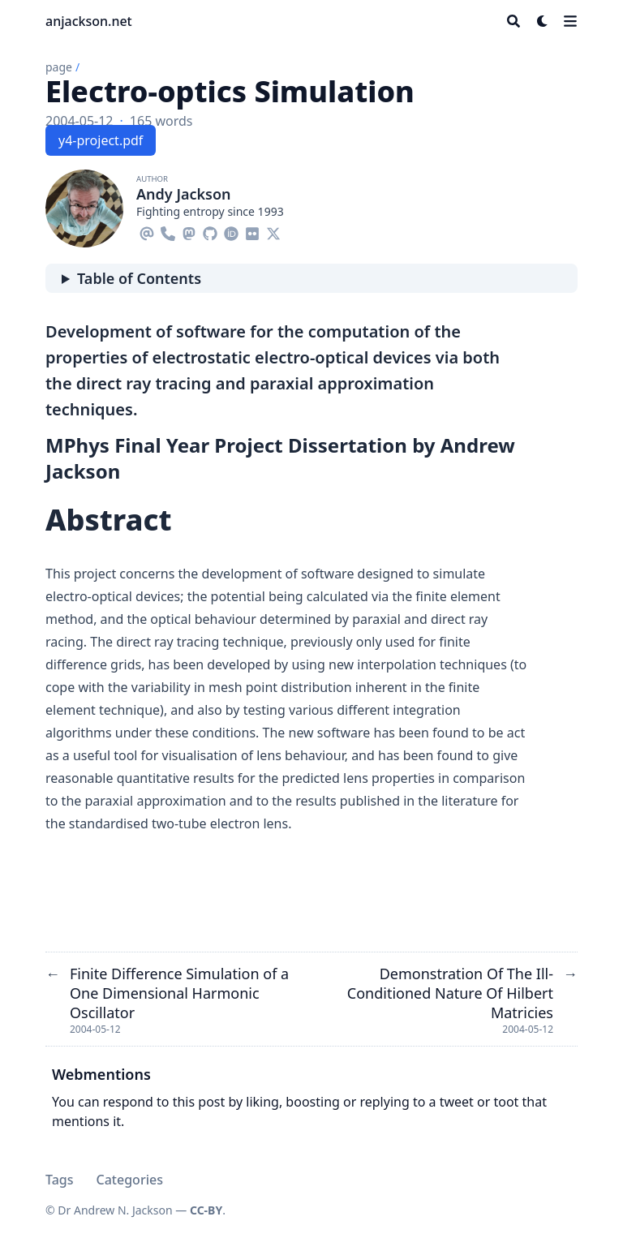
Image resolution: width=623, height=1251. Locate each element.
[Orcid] (231, 231)
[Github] (210, 231)
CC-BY (206, 1210)
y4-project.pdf (100, 140)
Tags (59, 1180)
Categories (130, 1180)
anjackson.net (88, 21)
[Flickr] (252, 231)
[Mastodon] (189, 231)
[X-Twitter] (273, 231)
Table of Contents (139, 278)
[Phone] (167, 231)
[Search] (513, 21)
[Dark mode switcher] (542, 21)
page (58, 67)
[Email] (146, 231)
